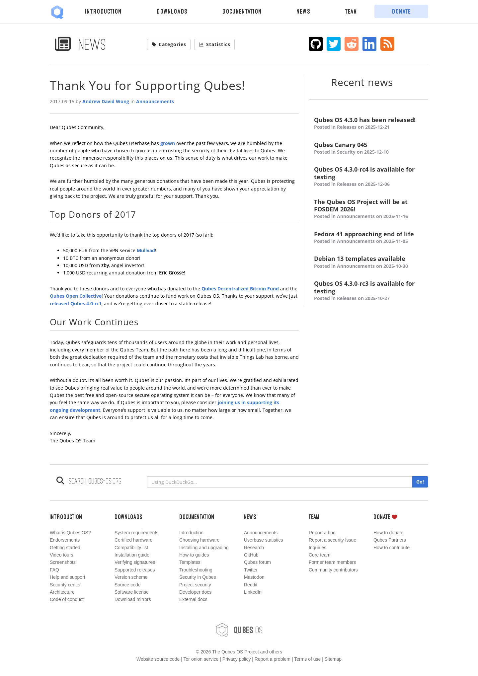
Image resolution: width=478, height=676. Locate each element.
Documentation (242, 11)
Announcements (155, 101)
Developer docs (195, 592)
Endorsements (65, 540)
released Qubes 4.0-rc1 (76, 303)
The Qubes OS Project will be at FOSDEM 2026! (368, 209)
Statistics (214, 44)
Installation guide (132, 555)
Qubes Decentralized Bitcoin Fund (240, 288)
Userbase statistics (263, 540)
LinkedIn (253, 592)
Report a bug (322, 532)
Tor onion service (201, 659)
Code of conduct (67, 599)
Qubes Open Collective (76, 296)
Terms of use (307, 659)
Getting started (65, 547)
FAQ (54, 569)
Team (351, 11)
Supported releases (135, 569)
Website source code (158, 659)
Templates (189, 562)
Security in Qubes (197, 577)
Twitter (251, 569)
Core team (319, 555)
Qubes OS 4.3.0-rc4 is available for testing (368, 177)
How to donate (388, 532)
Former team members (332, 562)
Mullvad (146, 250)
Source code (128, 584)
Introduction (103, 11)
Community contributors (333, 569)
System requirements (136, 532)
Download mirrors (133, 599)
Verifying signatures (135, 562)
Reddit (250, 584)
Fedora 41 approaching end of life (368, 237)
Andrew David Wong (105, 101)
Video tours (61, 555)
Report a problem (272, 659)
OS (239, 630)
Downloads (172, 11)
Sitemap (333, 659)
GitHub (251, 555)
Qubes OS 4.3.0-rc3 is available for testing (368, 291)
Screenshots (63, 562)
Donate (401, 11)
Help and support (67, 577)
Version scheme (131, 577)
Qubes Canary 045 (368, 148)
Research (254, 547)
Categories (169, 44)
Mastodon (254, 577)
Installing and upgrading (204, 547)
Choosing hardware (199, 540)
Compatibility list (131, 547)
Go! (420, 482)
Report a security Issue (332, 540)
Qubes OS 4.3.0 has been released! (368, 123)
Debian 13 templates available (368, 262)
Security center (65, 584)
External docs (193, 599)
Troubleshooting (195, 569)
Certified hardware (133, 540)
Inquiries (317, 547)
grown (167, 143)
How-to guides (194, 555)
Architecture (62, 592)
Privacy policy (236, 659)
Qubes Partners (389, 540)
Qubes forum (257, 562)
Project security (195, 584)
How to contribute (391, 547)
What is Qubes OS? (70, 532)
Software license (132, 592)
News (303, 11)
